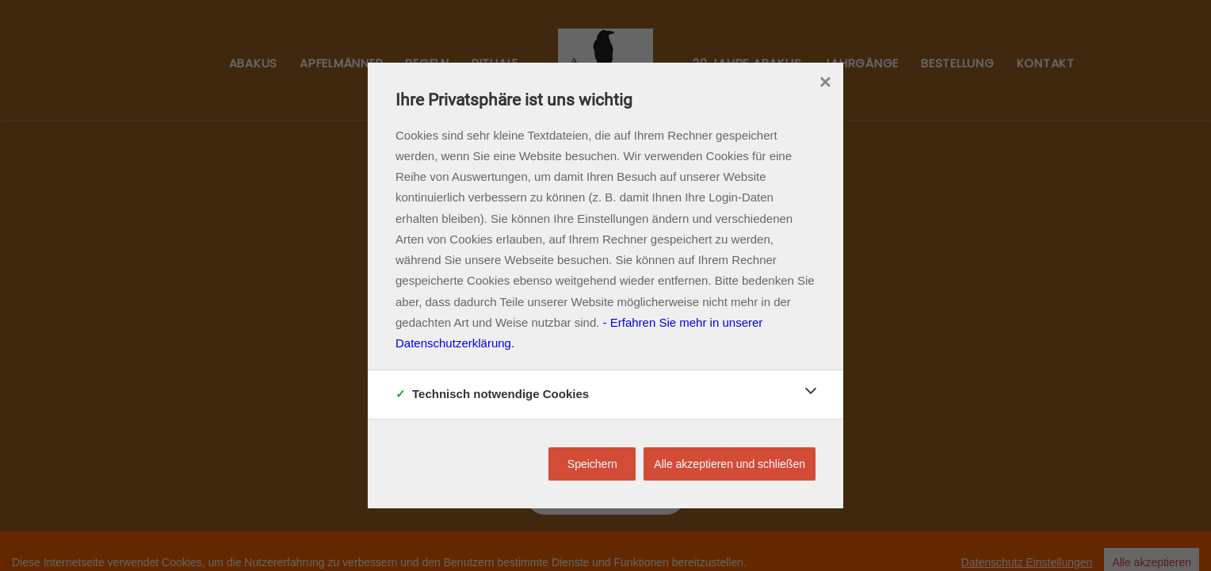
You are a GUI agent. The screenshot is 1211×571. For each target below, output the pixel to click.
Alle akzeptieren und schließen (729, 464)
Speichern (592, 464)
